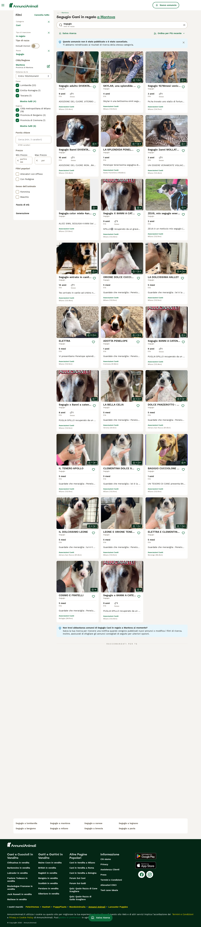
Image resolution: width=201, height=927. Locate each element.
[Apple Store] (145, 865)
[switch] (35, 57)
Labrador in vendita (17, 873)
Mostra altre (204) (42, 130)
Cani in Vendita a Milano (82, 862)
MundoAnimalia (77, 907)
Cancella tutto (41, 15)
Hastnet (46, 907)
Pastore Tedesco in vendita (17, 879)
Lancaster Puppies (118, 907)
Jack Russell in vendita (19, 894)
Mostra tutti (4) (28, 178)
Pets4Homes (32, 907)
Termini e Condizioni (111, 880)
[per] (43, 237)
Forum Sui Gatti (77, 883)
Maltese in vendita (17, 899)
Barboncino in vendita (18, 868)
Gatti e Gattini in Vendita (50, 856)
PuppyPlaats (59, 907)
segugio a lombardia (26, 823)
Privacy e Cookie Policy (20, 917)
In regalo (39, 39)
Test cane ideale (109, 890)
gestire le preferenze (70, 917)
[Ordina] (169, 33)
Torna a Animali (24, 21)
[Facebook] (141, 874)
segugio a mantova (60, 823)
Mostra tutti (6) (28, 203)
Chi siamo (105, 859)
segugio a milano (59, 828)
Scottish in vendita (48, 883)
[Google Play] (145, 856)
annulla (45, 63)
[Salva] (94, 87)
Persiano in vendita (48, 888)
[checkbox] (17, 78)
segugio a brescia (93, 828)
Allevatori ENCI (108, 885)
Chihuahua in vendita (18, 862)
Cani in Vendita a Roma (81, 868)
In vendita (23, 39)
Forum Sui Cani (77, 878)
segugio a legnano (128, 823)
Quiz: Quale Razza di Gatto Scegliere (80, 898)
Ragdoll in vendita (47, 873)
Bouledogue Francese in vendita (19, 887)
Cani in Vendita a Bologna (82, 873)
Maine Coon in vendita (50, 862)
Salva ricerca (67, 33)
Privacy (104, 864)
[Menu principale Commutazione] (3, 5)
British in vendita (47, 868)
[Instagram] (149, 874)
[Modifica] (48, 143)
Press (103, 874)
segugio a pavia (127, 828)
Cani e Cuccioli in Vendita (20, 856)
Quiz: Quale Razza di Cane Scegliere (83, 890)
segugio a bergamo (26, 828)
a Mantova (106, 17)
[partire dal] (24, 237)
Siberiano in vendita (48, 893)
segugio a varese (93, 823)
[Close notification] (183, 42)
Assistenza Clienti (109, 869)
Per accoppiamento (28, 46)
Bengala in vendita (48, 878)
